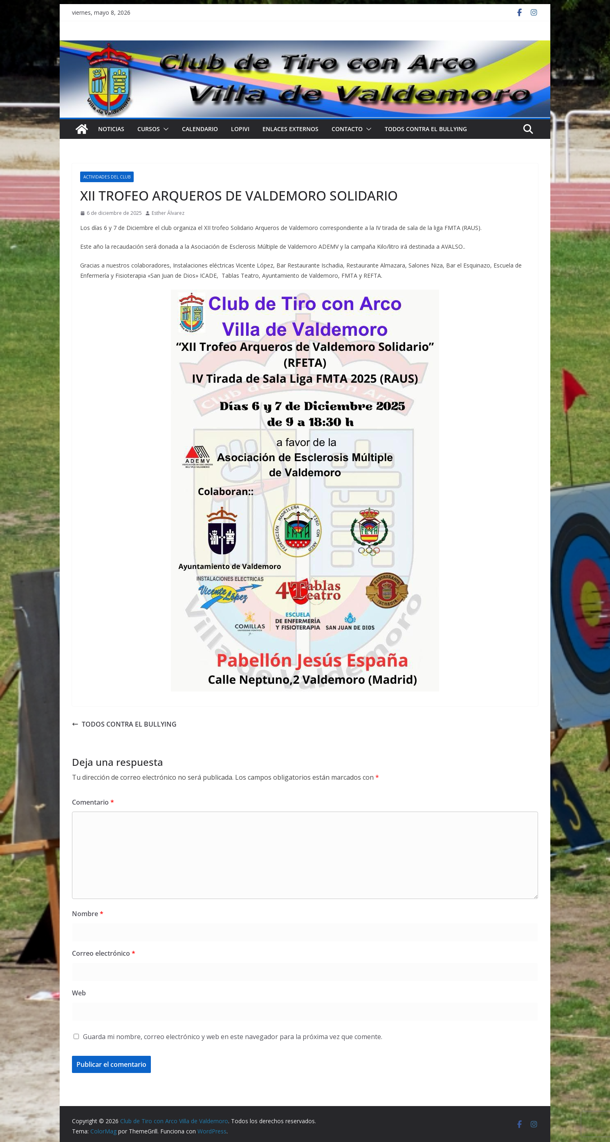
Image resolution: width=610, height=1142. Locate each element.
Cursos (148, 129)
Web (79, 992)
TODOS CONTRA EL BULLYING (426, 129)
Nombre (87, 913)
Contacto (347, 129)
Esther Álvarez (168, 213)
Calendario (200, 129)
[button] (164, 129)
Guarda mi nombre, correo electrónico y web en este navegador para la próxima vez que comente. (232, 1036)
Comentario (93, 802)
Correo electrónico (103, 953)
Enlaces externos (290, 129)
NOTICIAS (111, 129)
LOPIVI (240, 129)
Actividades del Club (106, 177)
